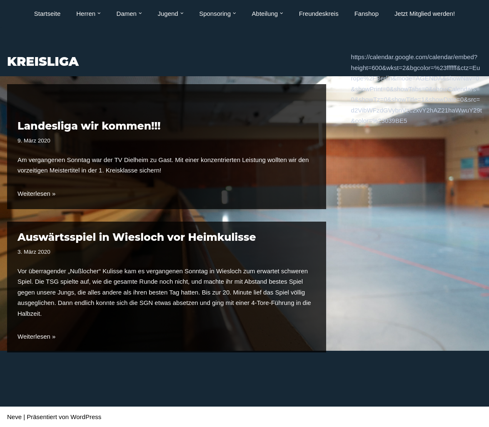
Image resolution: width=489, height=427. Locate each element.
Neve (14, 416)
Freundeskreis (319, 13)
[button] (99, 13)
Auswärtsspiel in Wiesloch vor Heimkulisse (136, 237)
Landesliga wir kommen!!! (89, 126)
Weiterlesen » (36, 193)
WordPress (85, 416)
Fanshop (366, 13)
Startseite (47, 13)
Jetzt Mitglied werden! (424, 13)
